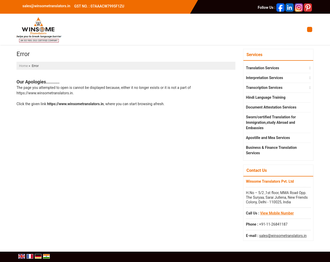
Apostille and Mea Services (268, 138)
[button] (277, 213)
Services (254, 54)
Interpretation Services (264, 78)
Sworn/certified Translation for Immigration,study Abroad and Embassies (271, 122)
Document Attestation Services (271, 107)
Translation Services (262, 68)
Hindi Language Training (265, 97)
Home (23, 66)
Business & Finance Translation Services (271, 150)
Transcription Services (264, 88)
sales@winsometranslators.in (46, 6)
